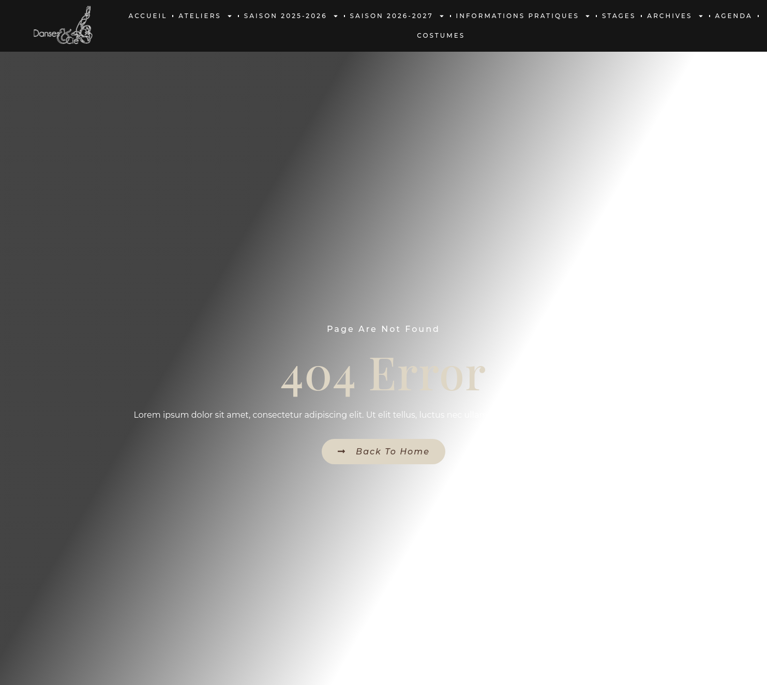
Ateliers (205, 16)
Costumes (441, 35)
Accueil (148, 16)
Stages (619, 16)
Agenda (734, 16)
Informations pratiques (523, 16)
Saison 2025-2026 (291, 16)
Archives (675, 16)
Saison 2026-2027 (397, 16)
